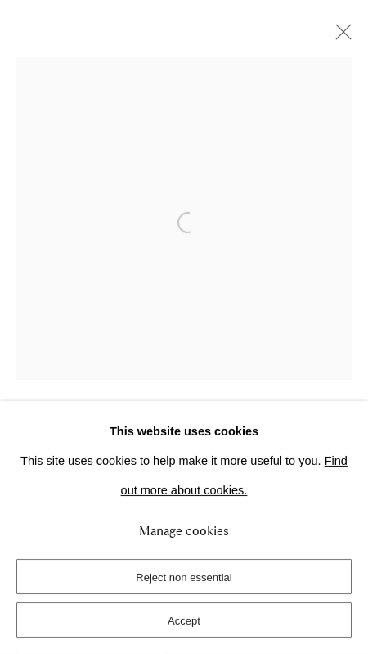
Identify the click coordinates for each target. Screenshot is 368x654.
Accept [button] (184, 621)
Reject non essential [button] (184, 577)
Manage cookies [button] (184, 531)
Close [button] (339, 37)
